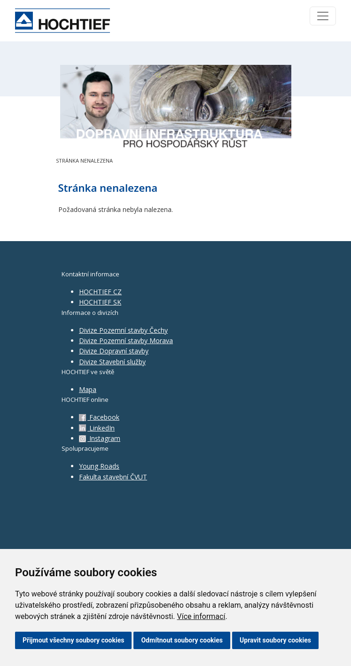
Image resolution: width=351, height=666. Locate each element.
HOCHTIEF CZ (100, 291)
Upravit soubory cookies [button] (275, 640)
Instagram (99, 438)
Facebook (99, 417)
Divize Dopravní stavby (113, 350)
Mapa (87, 389)
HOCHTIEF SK (100, 302)
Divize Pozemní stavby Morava (126, 340)
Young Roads (99, 466)
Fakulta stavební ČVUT (113, 476)
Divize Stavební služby (112, 361)
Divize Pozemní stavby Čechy (123, 330)
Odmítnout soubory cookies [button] (182, 640)
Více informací (201, 616)
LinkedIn (97, 427)
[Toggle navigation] (323, 16)
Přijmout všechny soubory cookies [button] (73, 640)
